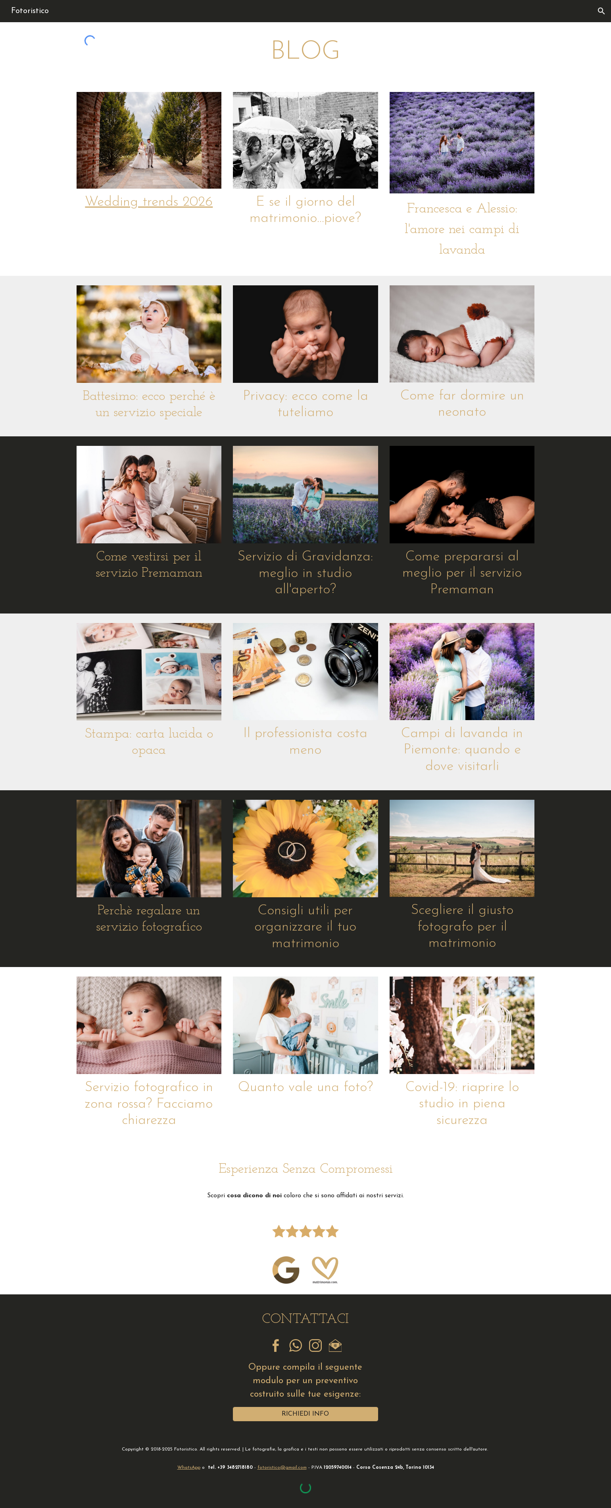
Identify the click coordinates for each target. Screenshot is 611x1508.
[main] (305, 52)
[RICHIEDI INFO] (305, 1414)
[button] (601, 11)
